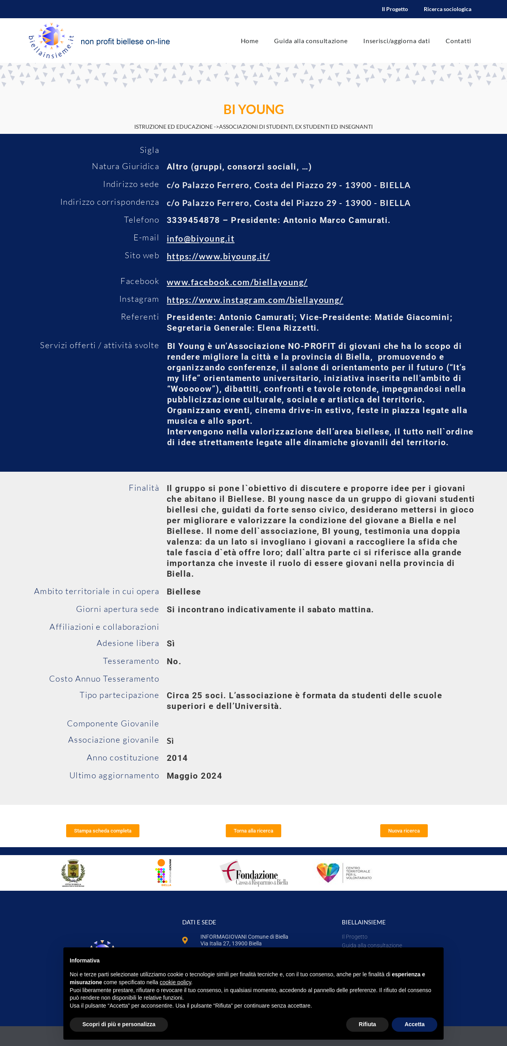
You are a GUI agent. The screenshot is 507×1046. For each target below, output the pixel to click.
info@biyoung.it (200, 238)
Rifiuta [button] (367, 1024)
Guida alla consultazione (310, 40)
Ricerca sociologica (447, 9)
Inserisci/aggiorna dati (396, 40)
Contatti (458, 40)
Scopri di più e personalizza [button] (118, 1024)
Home (250, 40)
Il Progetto (395, 9)
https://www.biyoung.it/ (218, 256)
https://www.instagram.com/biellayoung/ (255, 300)
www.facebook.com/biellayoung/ (237, 282)
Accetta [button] (414, 1024)
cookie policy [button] (175, 982)
